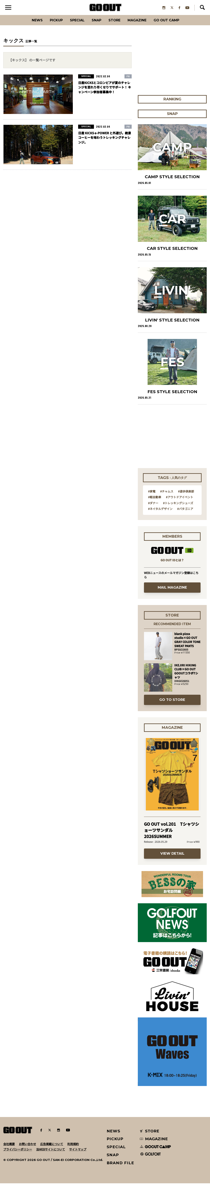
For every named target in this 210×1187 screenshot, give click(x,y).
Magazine (141, 23)
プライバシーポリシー (17, 1153)
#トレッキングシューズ (178, 506)
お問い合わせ (27, 1147)
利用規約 (73, 1147)
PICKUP (50, 23)
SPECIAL (74, 23)
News (28, 23)
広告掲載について (51, 1147)
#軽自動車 (154, 500)
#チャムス (166, 495)
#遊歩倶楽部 (186, 495)
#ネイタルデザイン (160, 512)
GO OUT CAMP (175, 23)
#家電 (151, 495)
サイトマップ (77, 1153)
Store (116, 23)
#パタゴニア (185, 512)
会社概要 (9, 1147)
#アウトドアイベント (179, 500)
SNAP (96, 23)
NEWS (114, 1134)
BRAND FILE (120, 1166)
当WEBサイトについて (50, 1153)
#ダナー (153, 506)
